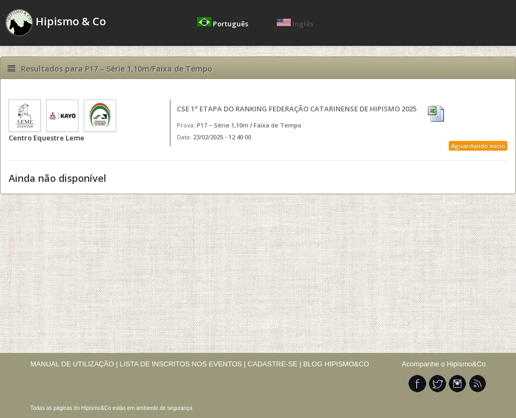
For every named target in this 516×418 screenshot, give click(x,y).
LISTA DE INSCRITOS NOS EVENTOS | (183, 364)
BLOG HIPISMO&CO (336, 364)
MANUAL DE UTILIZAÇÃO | (74, 364)
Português (223, 24)
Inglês (295, 24)
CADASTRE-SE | (275, 364)
